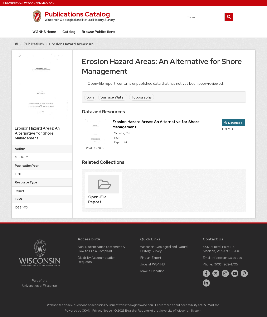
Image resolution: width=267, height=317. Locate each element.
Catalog (68, 32)
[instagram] (225, 273)
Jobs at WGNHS (152, 264)
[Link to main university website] (39, 267)
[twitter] (215, 273)
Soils (90, 97)
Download (233, 123)
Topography (141, 97)
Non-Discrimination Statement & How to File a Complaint (101, 249)
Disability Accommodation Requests (96, 259)
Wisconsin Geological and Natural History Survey (164, 249)
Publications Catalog (77, 14)
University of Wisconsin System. (180, 310)
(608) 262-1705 (226, 264)
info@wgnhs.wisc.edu (227, 257)
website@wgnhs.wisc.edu (135, 305)
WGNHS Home (44, 32)
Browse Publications (98, 32)
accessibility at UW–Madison (200, 305)
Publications (34, 44)
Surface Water (113, 97)
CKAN (86, 310)
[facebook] (206, 273)
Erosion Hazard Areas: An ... (73, 44)
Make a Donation (152, 271)
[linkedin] (206, 283)
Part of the (39, 283)
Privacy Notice (102, 310)
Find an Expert (150, 257)
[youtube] (234, 273)
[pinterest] (244, 273)
